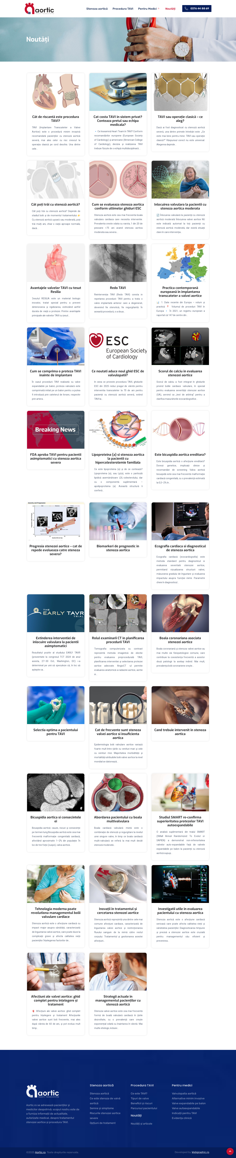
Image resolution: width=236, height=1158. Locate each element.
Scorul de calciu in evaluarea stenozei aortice (180, 373)
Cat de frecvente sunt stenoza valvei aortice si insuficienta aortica (118, 734)
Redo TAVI (118, 288)
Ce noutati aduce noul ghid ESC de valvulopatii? (118, 373)
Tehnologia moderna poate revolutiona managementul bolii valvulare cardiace (55, 913)
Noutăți (171, 8)
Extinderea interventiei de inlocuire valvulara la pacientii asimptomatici (56, 642)
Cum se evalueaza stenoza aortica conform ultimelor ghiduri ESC (118, 206)
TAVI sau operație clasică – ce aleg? (180, 119)
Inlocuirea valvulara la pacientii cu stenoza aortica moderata (180, 206)
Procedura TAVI (123, 8)
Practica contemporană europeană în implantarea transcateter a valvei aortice (180, 292)
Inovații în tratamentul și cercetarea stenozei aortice (118, 911)
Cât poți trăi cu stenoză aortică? (55, 204)
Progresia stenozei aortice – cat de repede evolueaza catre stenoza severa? (56, 550)
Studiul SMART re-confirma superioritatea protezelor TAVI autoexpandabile (180, 821)
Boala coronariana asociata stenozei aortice (180, 640)
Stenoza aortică (97, 8)
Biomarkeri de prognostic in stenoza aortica (118, 548)
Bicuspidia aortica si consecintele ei (55, 819)
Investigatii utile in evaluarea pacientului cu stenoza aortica (180, 911)
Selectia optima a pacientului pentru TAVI (55, 732)
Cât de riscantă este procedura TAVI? (55, 119)
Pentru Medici (149, 9)
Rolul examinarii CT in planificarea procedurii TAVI (118, 640)
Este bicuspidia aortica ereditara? (180, 454)
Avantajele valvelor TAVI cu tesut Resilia (55, 290)
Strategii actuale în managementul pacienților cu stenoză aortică (118, 1000)
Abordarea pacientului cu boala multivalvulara (118, 819)
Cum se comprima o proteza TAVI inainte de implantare (55, 373)
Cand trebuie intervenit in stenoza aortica (180, 732)
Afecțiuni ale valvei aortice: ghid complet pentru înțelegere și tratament (55, 1000)
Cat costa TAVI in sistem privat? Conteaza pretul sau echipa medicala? (118, 121)
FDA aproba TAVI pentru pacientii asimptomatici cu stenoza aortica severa (55, 458)
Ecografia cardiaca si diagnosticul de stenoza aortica (180, 548)
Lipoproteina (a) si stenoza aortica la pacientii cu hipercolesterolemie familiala (118, 458)
